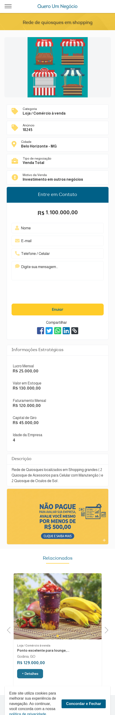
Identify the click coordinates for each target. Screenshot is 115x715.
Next (105, 629)
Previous (10, 629)
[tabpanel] (58, 618)
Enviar (57, 310)
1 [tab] (57, 647)
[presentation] (50, 293)
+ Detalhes (30, 685)
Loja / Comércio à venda (33, 657)
